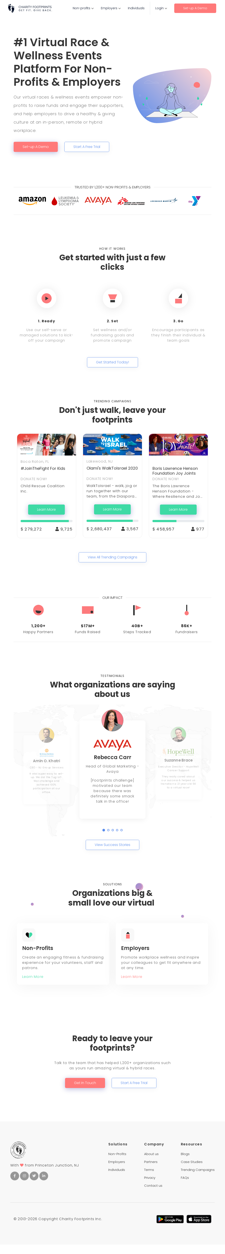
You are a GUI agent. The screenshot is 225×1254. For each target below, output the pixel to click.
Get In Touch (85, 1092)
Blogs (185, 1163)
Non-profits (81, 8)
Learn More (46, 509)
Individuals (136, 8)
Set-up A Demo (195, 8)
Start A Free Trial (86, 146)
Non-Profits (117, 1163)
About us (151, 1163)
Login (159, 8)
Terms (149, 1179)
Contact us (153, 1195)
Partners (151, 1171)
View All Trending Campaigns (112, 557)
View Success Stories (112, 844)
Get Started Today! (112, 362)
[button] (103, 830)
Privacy (149, 1187)
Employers (109, 8)
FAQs (185, 1187)
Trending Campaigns (198, 1179)
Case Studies (192, 1171)
